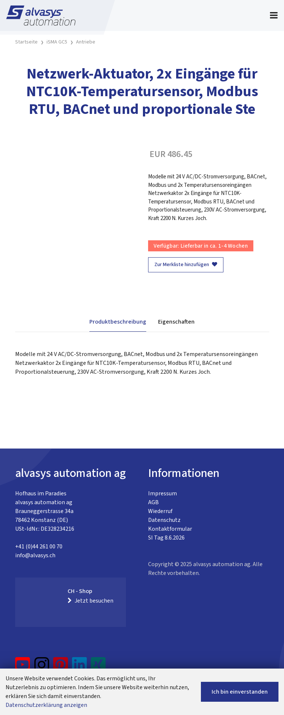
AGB (153, 502)
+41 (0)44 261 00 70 (38, 547)
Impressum (162, 493)
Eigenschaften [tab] (176, 322)
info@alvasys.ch (35, 555)
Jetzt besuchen (90, 601)
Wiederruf (160, 511)
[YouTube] (22, 667)
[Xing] (98, 667)
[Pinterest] (60, 667)
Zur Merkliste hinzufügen (185, 264)
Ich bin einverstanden (240, 692)
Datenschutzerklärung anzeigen (46, 705)
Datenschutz (164, 520)
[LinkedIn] (79, 667)
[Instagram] (41, 667)
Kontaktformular (170, 529)
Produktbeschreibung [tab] (117, 322)
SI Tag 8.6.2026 (166, 538)
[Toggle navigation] (274, 15)
